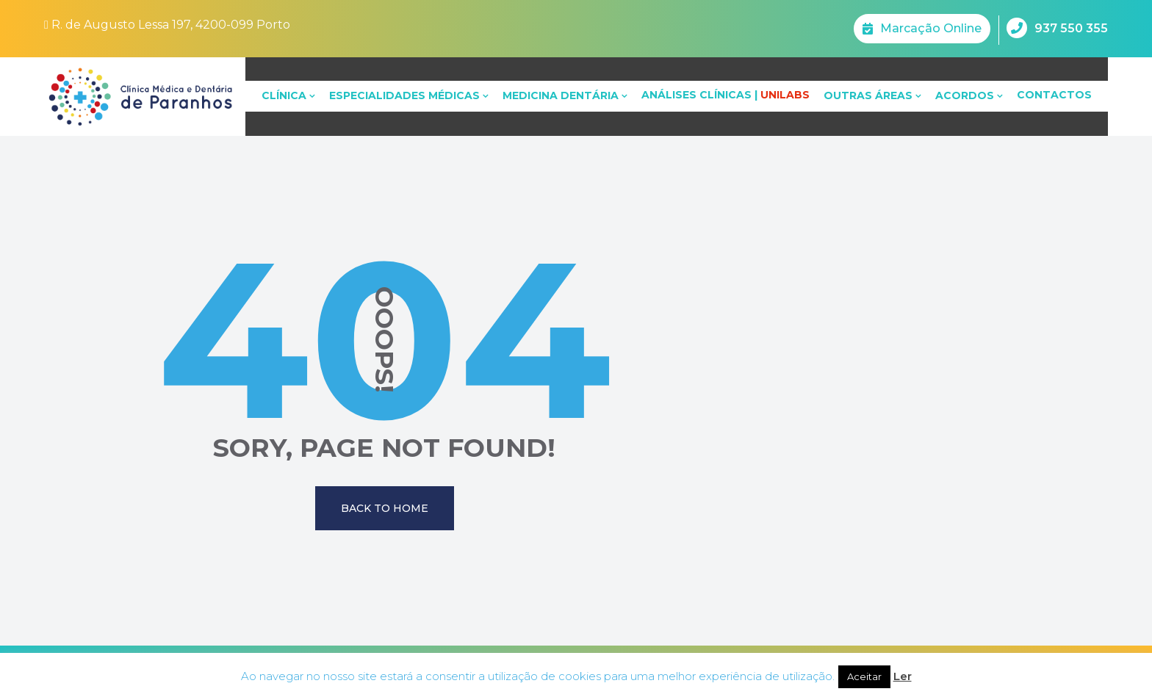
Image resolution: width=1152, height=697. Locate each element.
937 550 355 (1057, 28)
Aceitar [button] (864, 676)
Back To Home (384, 508)
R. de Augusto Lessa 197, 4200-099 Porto (167, 25)
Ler (902, 676)
